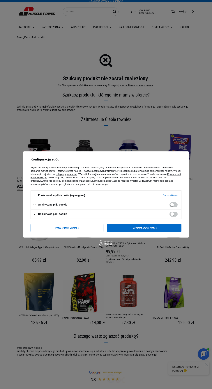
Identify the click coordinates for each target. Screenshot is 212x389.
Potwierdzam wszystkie (144, 227)
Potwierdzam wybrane (67, 227)
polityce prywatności (66, 174)
